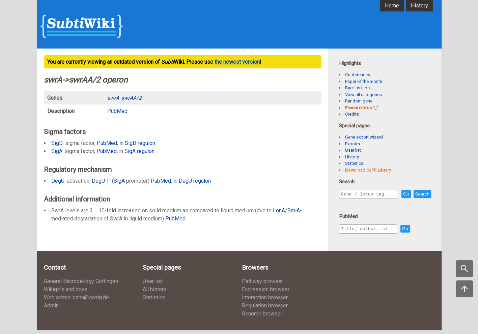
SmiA (293, 210)
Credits (352, 114)
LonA (279, 210)
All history (154, 293)
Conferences (357, 74)
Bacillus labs (357, 87)
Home (392, 5)
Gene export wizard (364, 137)
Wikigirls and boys (65, 293)
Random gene (358, 100)
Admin (51, 309)
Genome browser (262, 317)
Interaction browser (265, 301)
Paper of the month (363, 81)
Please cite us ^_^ (361, 107)
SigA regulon (139, 151)
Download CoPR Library (368, 170)
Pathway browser (262, 285)
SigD (57, 143)
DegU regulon (195, 181)
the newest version (237, 62)
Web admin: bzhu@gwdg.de (76, 301)
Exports (352, 143)
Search (349, 203)
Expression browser (265, 293)
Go (421, 194)
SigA (56, 151)
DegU (57, 181)
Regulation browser (265, 309)
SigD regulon (140, 143)
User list (353, 150)
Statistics (354, 163)
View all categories (363, 94)
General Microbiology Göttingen (81, 285)
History (419, 5)
